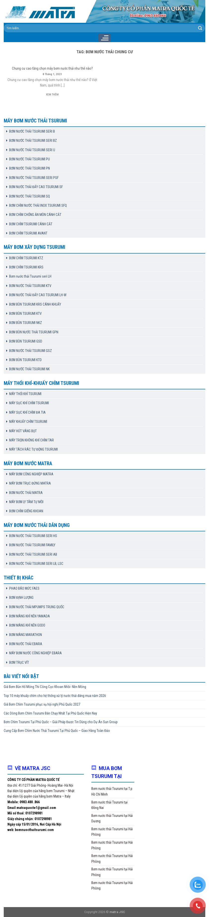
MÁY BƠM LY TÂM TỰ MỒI (26, 502)
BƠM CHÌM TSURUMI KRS (26, 267)
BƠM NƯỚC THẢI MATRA (26, 493)
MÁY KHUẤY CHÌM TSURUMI (28, 422)
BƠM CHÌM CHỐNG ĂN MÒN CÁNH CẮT (35, 215)
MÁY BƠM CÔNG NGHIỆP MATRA (31, 474)
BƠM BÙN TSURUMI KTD (25, 360)
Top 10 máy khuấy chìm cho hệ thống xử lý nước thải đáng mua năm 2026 (55, 696)
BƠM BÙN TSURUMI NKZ (25, 323)
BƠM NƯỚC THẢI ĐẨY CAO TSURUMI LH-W (38, 295)
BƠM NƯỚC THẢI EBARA (25, 644)
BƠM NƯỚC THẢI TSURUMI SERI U (32, 150)
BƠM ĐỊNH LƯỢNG (21, 598)
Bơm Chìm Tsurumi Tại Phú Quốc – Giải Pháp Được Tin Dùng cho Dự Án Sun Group (61, 722)
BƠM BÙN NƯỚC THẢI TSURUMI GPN (33, 332)
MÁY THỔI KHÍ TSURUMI (25, 394)
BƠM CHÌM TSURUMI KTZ (26, 258)
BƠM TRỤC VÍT (19, 662)
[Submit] (200, 28)
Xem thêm (52, 94)
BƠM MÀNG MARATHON (25, 635)
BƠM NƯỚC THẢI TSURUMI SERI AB (33, 554)
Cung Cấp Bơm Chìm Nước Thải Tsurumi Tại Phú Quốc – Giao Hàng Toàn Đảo (57, 731)
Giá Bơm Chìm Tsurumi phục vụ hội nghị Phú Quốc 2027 (42, 704)
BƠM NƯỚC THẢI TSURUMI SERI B (32, 131)
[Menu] (104, 38)
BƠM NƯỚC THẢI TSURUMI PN (29, 168)
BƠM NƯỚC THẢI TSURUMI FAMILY (32, 545)
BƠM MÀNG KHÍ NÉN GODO (27, 625)
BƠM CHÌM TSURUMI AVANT (28, 233)
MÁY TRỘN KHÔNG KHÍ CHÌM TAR (31, 440)
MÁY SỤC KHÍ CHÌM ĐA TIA (27, 412)
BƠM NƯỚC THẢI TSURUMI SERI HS (33, 536)
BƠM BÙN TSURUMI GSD (25, 341)
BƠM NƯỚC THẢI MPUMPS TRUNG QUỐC (36, 607)
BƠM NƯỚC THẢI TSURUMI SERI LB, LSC (36, 564)
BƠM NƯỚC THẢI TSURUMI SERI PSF (34, 178)
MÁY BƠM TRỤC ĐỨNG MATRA (30, 483)
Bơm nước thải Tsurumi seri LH (30, 276)
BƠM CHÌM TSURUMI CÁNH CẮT (30, 224)
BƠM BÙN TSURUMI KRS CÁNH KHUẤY (35, 304)
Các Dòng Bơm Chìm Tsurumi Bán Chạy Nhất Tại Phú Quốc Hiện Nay (50, 713)
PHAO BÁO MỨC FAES (24, 588)
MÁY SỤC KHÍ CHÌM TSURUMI (29, 403)
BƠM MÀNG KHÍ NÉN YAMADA (29, 616)
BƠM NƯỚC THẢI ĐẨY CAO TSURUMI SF (36, 187)
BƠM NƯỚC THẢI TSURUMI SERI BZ (33, 141)
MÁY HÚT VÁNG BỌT (23, 431)
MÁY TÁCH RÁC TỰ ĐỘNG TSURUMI (33, 449)
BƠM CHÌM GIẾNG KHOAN (26, 511)
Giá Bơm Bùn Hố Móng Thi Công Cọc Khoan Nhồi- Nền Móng (45, 687)
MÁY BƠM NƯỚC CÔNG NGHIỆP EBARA (35, 653)
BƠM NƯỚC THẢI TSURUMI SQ (29, 196)
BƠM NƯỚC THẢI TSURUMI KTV (30, 286)
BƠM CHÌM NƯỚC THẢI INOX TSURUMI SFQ (38, 205)
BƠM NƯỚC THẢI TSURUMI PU (29, 159)
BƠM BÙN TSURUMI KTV (25, 313)
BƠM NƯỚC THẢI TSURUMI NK (29, 369)
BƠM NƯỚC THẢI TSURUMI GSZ (30, 351)
